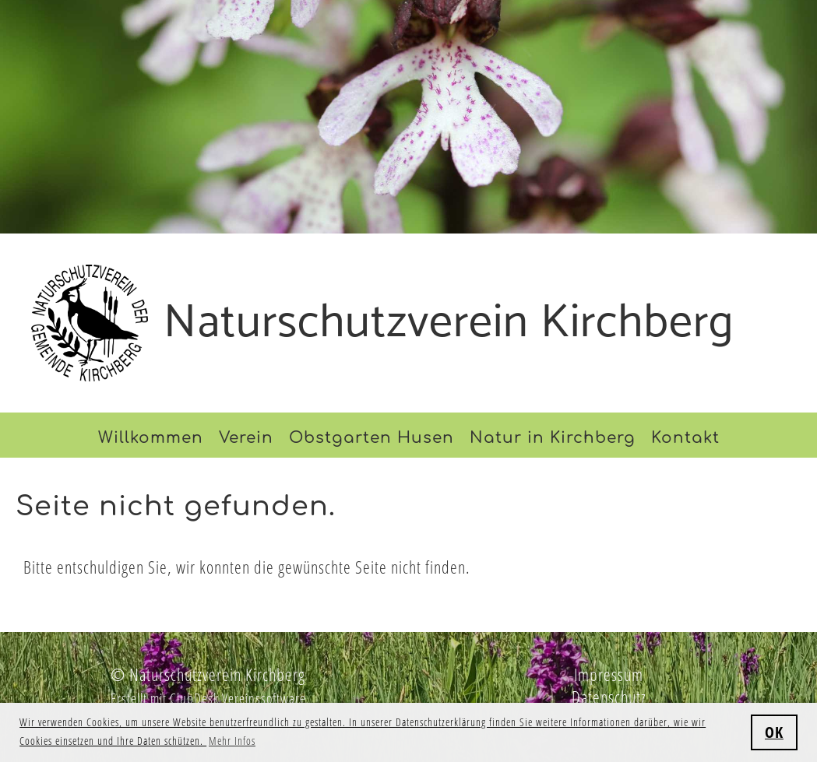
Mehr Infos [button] (232, 740)
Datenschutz (609, 696)
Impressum (608, 674)
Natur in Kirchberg (553, 438)
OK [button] (774, 732)
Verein (246, 438)
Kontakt (685, 438)
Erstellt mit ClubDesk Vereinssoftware (208, 698)
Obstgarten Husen (371, 438)
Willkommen (150, 438)
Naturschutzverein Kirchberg (449, 323)
